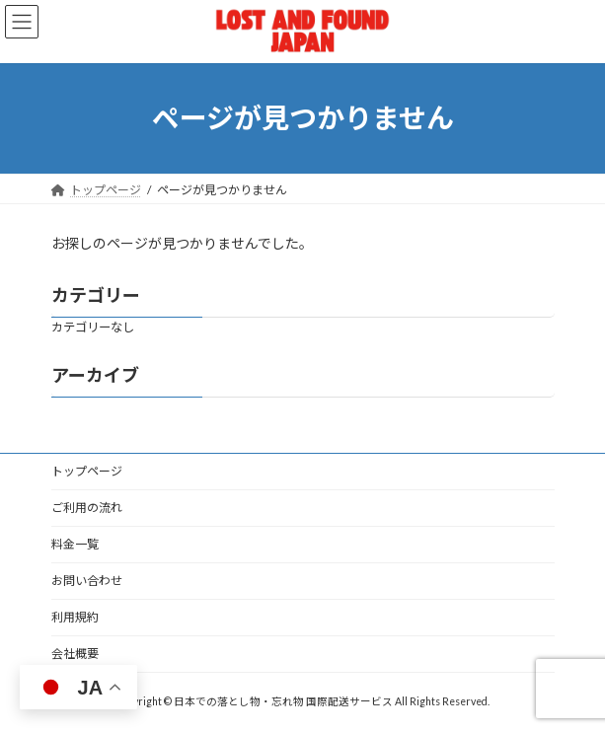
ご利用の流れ (86, 507)
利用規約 (75, 617)
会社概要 (75, 653)
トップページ (86, 471)
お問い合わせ (86, 580)
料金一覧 (75, 544)
